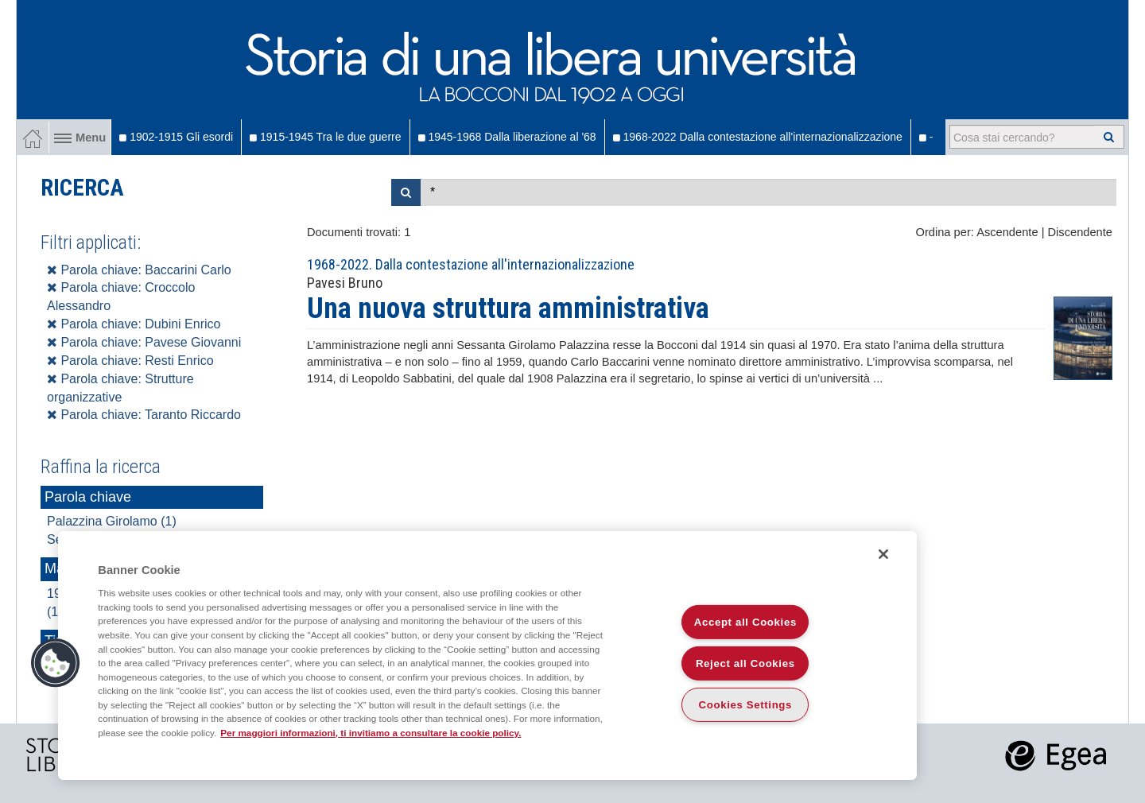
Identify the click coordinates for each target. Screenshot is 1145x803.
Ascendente (1007, 232)
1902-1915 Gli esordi (176, 136)
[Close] (883, 554)
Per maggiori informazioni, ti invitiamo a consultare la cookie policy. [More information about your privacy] (370, 732)
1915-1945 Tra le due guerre (325, 136)
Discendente (1080, 232)
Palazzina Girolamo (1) (112, 521)
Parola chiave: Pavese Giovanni (144, 342)
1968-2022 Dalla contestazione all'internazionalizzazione (757, 136)
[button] (55, 663)
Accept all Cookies (745, 622)
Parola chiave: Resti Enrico (130, 360)
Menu (80, 137)
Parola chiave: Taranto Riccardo (144, 414)
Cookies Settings (746, 705)
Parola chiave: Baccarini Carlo (139, 270)
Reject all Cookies (745, 663)
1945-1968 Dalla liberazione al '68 (507, 136)
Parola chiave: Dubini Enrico (133, 324)
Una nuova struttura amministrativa (508, 308)
